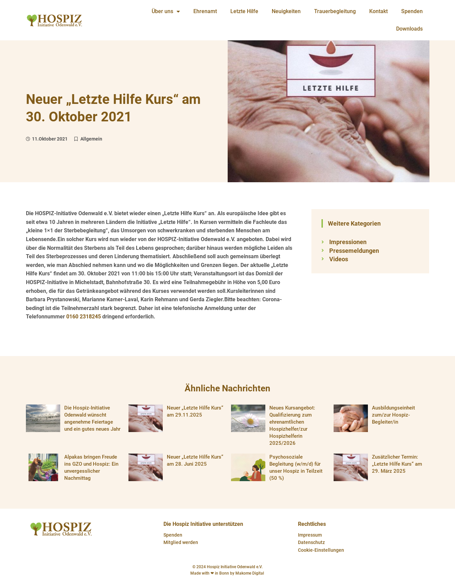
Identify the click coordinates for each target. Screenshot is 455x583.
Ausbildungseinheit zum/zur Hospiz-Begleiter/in (393, 415)
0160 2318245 (83, 316)
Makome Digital (250, 573)
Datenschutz (311, 542)
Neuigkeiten (286, 11)
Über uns (166, 11)
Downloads (409, 29)
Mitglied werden (180, 542)
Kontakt (378, 11)
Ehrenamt (205, 11)
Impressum (310, 535)
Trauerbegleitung (335, 11)
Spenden (172, 535)
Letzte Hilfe (244, 11)
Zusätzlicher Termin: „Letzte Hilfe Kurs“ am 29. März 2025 (397, 464)
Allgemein (91, 139)
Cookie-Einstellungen (321, 550)
